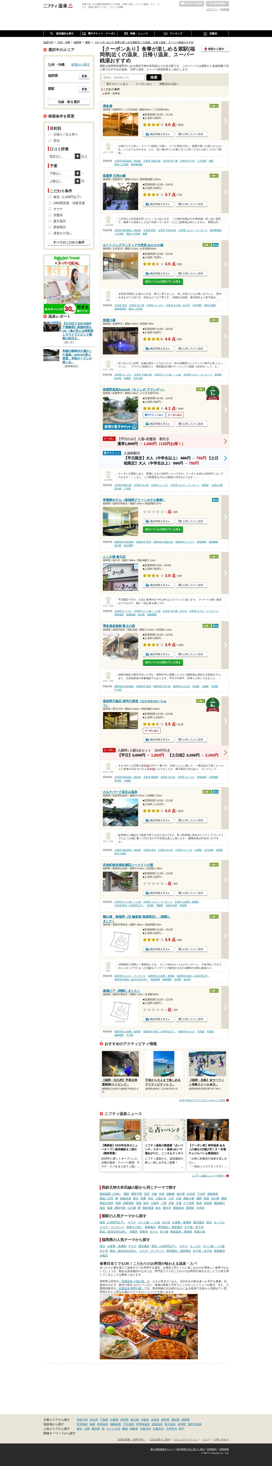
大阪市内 (145, 1428)
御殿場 (134, 1428)
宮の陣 (215, 1198)
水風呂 (133, 1231)
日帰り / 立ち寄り (65, 134)
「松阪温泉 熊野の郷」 (130, 1288)
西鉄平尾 (136, 1193)
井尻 (161, 1193)
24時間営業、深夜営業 (69, 203)
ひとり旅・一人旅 (149, 1222)
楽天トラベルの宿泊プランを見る (163, 281)
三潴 (163, 1203)
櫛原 (224, 1198)
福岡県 (186, 1419)
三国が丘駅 (217, 485)
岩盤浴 (144, 1231)
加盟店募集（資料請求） (132, 1439)
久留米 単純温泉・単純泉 (127, 850)
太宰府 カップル (154, 305)
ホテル (154, 1231)
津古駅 (117, 488)
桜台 (136, 1198)
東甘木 (167, 1207)
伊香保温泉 (143, 1424)
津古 (150, 1198)
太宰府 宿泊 (120, 305)
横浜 (79, 1428)
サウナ (132, 1222)
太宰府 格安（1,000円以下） (129, 905)
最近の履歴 (217, 3)
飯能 (125, 1428)
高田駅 (219, 850)
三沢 (171, 1198)
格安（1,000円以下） (113, 1222)
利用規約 (212, 1449)
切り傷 (164, 1231)
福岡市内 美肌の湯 (163, 542)
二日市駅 (201, 161)
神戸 (181, 1428)
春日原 (181, 1193)
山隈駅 (198, 850)
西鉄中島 (120, 1207)
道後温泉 (157, 1424)
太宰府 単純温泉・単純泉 (127, 161)
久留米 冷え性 (165, 850)
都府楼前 (212, 1193)
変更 (84, 76)
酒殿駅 (159, 905)
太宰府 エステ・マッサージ (193, 230)
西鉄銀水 (178, 1207)
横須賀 (96, 1428)
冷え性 (166, 1222)
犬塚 (171, 1203)
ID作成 (225, 9)
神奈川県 (82, 1419)
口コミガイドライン (185, 1439)
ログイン (212, 9)
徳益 (102, 1207)
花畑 (118, 1203)
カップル (219, 1222)
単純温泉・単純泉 (181, 1231)
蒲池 (199, 1203)
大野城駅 (213, 777)
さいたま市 (113, 1428)
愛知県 (175, 1419)
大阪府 (145, 1419)
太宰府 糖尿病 (150, 777)
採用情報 (224, 1449)
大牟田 (200, 1207)
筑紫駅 (127, 378)
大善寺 (155, 1203)
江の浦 (132, 1207)
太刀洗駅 (209, 850)
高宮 (147, 1193)
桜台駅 (117, 378)
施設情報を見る (159, 134)
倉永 (158, 1207)
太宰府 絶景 (149, 230)
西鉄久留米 (106, 1203)
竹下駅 (117, 689)
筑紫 (143, 1198)
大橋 (154, 1193)
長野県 (165, 1419)
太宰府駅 (197, 305)
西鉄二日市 (106, 1198)
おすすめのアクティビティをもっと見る (202, 1100)
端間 (199, 1198)
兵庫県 (114, 1419)
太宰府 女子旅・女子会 (178, 305)
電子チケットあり (117, 83)
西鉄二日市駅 (121, 164)
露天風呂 (198, 1222)
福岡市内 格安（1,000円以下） (193, 976)
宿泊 (209, 1222)
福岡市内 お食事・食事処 (161, 976)
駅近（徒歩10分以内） (114, 1231)
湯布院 (182, 1424)
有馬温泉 (102, 1424)
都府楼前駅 (120, 309)
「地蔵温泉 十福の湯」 (133, 1281)
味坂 (206, 1198)
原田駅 (218, 374)
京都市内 (158, 1428)
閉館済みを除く (169, 83)
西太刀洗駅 (120, 853)
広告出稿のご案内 (160, 1439)
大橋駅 (205, 686)
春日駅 (117, 545)
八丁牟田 (188, 1203)
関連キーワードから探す (59, 1433)
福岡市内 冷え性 (181, 686)
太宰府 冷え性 (187, 161)
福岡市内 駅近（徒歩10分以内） (131, 979)
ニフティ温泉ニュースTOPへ (208, 1175)
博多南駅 (119, 614)
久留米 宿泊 (149, 850)
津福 (138, 1203)
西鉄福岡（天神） (111, 1193)
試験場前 (128, 1203)
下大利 (201, 1193)
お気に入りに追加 (193, 134)
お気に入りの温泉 (191, 3)
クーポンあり (144, 83)
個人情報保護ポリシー (162, 1449)
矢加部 (208, 1203)
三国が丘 (160, 1198)
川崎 (87, 1428)
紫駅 (211, 161)
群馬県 (124, 1419)
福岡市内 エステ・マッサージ (130, 976)
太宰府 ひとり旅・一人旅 (167, 374)
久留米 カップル (183, 850)
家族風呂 (150, 1227)
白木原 (191, 1193)
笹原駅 (214, 686)
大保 (178, 1198)
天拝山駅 (138, 378)
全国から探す (80, 64)
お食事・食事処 (181, 1222)
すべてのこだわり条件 (69, 242)
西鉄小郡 (188, 1198)
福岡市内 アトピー (185, 542)
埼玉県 (94, 1419)
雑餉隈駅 (213, 542)
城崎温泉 (115, 1424)
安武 (146, 1203)
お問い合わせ (221, 1439)
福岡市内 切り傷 (161, 686)
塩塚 (110, 1207)
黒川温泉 (170, 1424)
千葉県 (104, 1419)
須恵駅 (150, 905)
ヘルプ (205, 1439)
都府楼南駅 (137, 164)
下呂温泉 (128, 1424)
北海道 (155, 1419)
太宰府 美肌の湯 (151, 161)
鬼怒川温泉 (195, 1424)
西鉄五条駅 (210, 305)
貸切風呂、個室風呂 (170, 1227)
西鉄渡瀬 (147, 1207)
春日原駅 (128, 545)
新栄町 (190, 1207)
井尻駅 (195, 686)
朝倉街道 (125, 1198)
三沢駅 (127, 488)
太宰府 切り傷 (170, 161)
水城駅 (127, 780)
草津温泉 (82, 1424)
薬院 (126, 1193)
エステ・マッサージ (112, 1227)
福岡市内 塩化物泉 (124, 542)
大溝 (178, 1203)
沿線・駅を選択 (69, 102)
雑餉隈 (170, 1193)
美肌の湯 (199, 1231)
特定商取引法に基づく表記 (190, 1449)
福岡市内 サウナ (186, 1031)
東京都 (135, 1419)
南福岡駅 (201, 542)
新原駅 (183, 905)
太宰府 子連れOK (167, 230)
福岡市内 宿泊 (143, 542)
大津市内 (171, 1428)
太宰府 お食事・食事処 (186, 902)
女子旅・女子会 (194, 1227)
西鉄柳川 (219, 1203)
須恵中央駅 (171, 905)
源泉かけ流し (134, 1227)
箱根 (92, 1424)
